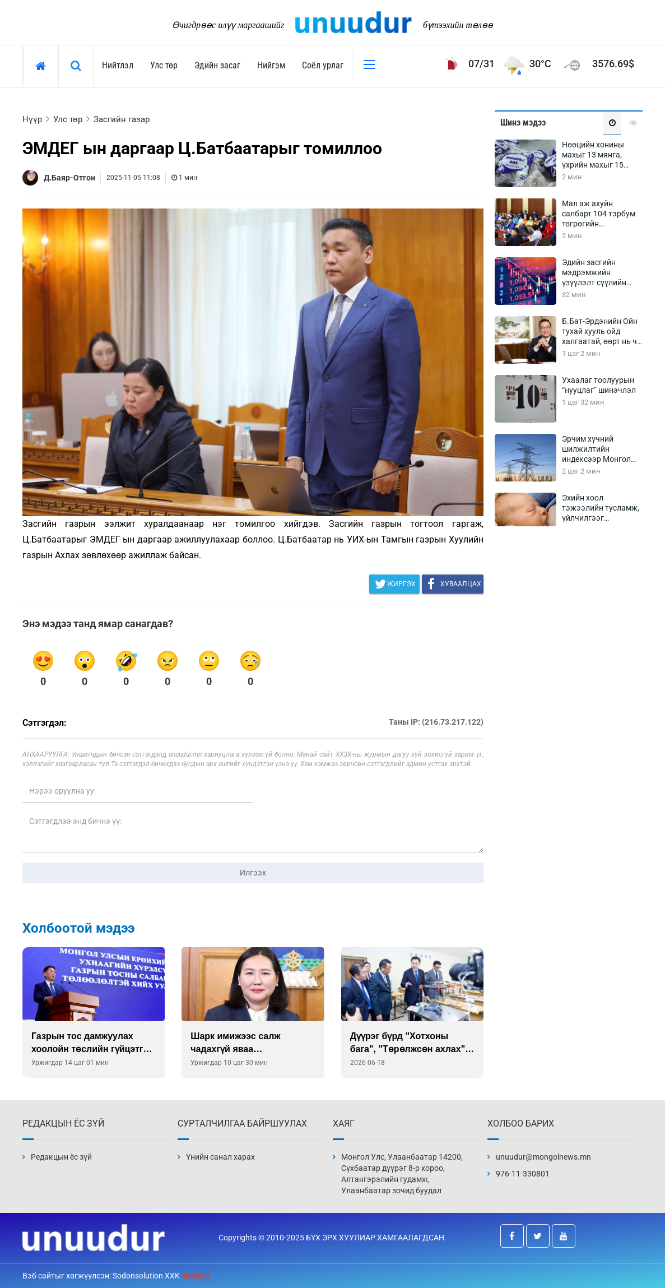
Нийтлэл (117, 65)
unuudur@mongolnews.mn (543, 1156)
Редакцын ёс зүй (61, 1156)
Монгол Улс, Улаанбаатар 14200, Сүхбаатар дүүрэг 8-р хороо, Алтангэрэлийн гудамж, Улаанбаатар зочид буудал (402, 1173)
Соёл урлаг (322, 65)
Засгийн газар (122, 119)
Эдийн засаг (217, 65)
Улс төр (164, 65)
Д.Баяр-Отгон (69, 177)
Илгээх (253, 872)
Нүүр (32, 119)
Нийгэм (271, 65)
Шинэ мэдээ (523, 122)
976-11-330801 (523, 1173)
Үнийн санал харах (220, 1156)
